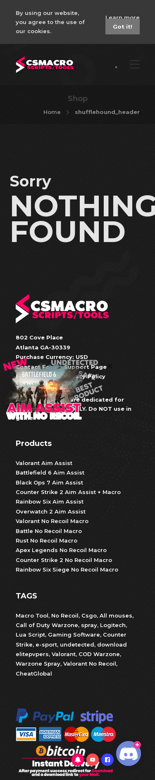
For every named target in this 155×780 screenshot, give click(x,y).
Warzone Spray (38, 663)
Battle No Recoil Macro (49, 531)
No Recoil (65, 615)
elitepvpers (32, 654)
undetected (77, 644)
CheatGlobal (34, 673)
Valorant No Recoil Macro (52, 521)
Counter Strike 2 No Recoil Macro (64, 560)
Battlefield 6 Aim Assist (50, 472)
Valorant (63, 654)
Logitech (113, 625)
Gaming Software (74, 634)
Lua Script (30, 634)
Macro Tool (32, 615)
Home (52, 112)
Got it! (122, 26)
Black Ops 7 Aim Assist (49, 482)
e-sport (46, 644)
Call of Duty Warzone (47, 625)
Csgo (89, 615)
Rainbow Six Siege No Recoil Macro (67, 569)
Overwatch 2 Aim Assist (51, 511)
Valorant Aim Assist (44, 463)
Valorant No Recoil (89, 663)
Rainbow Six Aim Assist (49, 501)
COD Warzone (98, 654)
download (112, 644)
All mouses (116, 615)
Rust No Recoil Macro (46, 540)
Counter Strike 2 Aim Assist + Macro (68, 492)
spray (89, 625)
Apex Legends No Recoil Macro (61, 550)
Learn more (122, 17)
